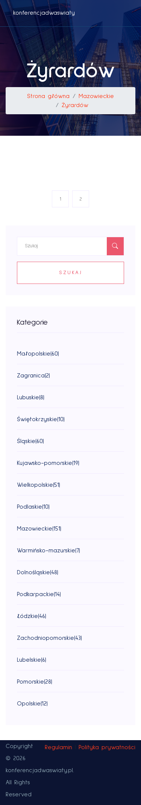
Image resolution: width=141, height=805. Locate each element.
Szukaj (70, 272)
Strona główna (48, 96)
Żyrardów (75, 105)
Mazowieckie (96, 96)
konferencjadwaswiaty (44, 13)
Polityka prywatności (107, 747)
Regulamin (58, 747)
